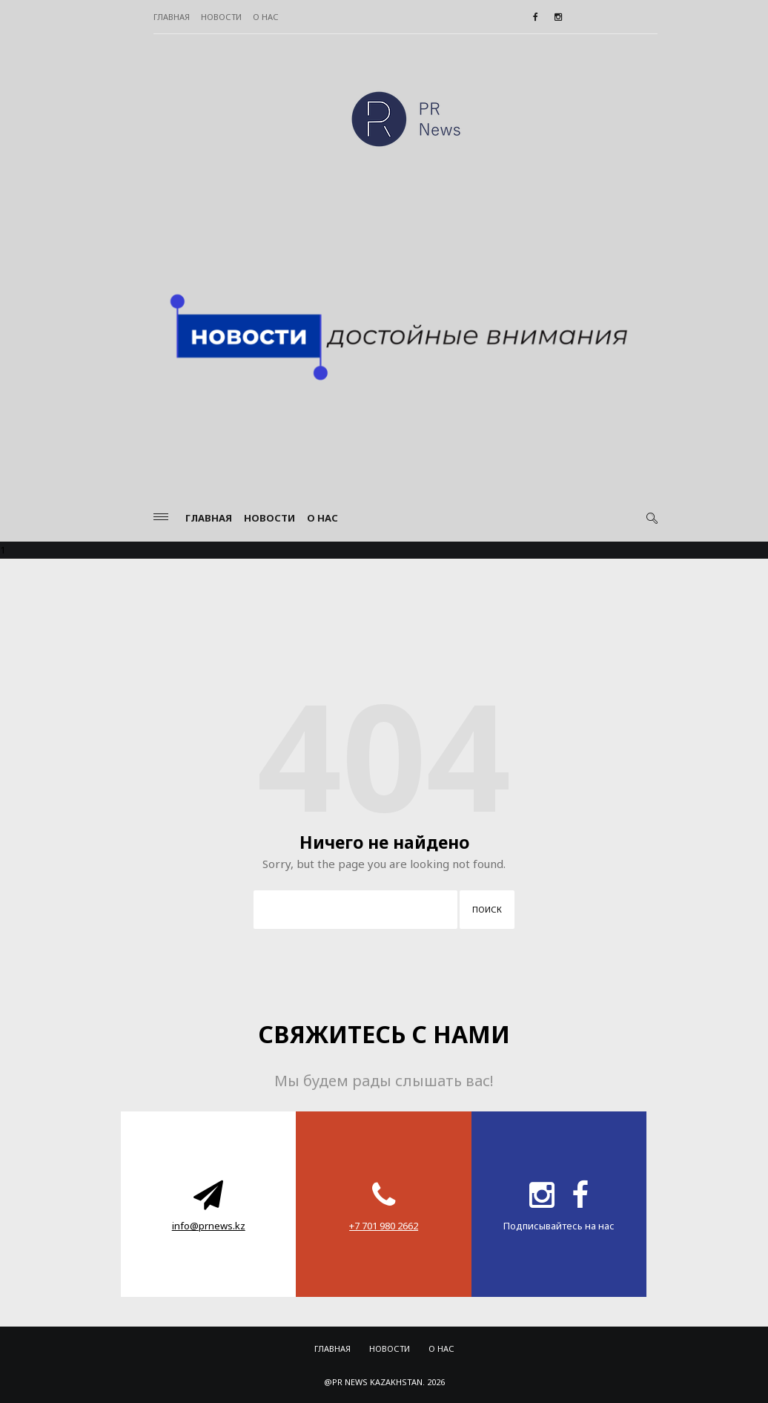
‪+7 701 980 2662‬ (383, 1225)
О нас (266, 16)
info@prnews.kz (208, 1225)
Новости (221, 16)
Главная (171, 16)
